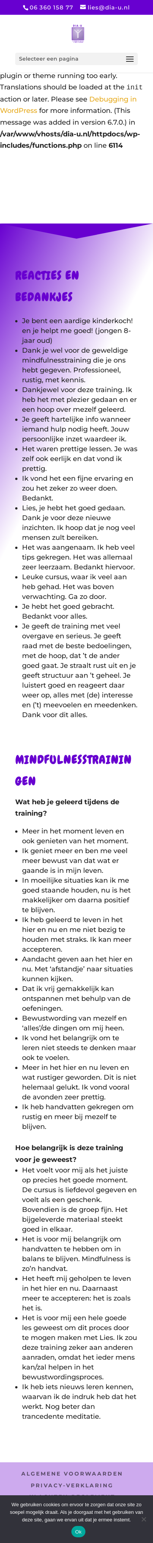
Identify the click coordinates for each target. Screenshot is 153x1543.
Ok (78, 1532)
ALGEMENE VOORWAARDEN (72, 1473)
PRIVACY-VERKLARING (72, 1485)
